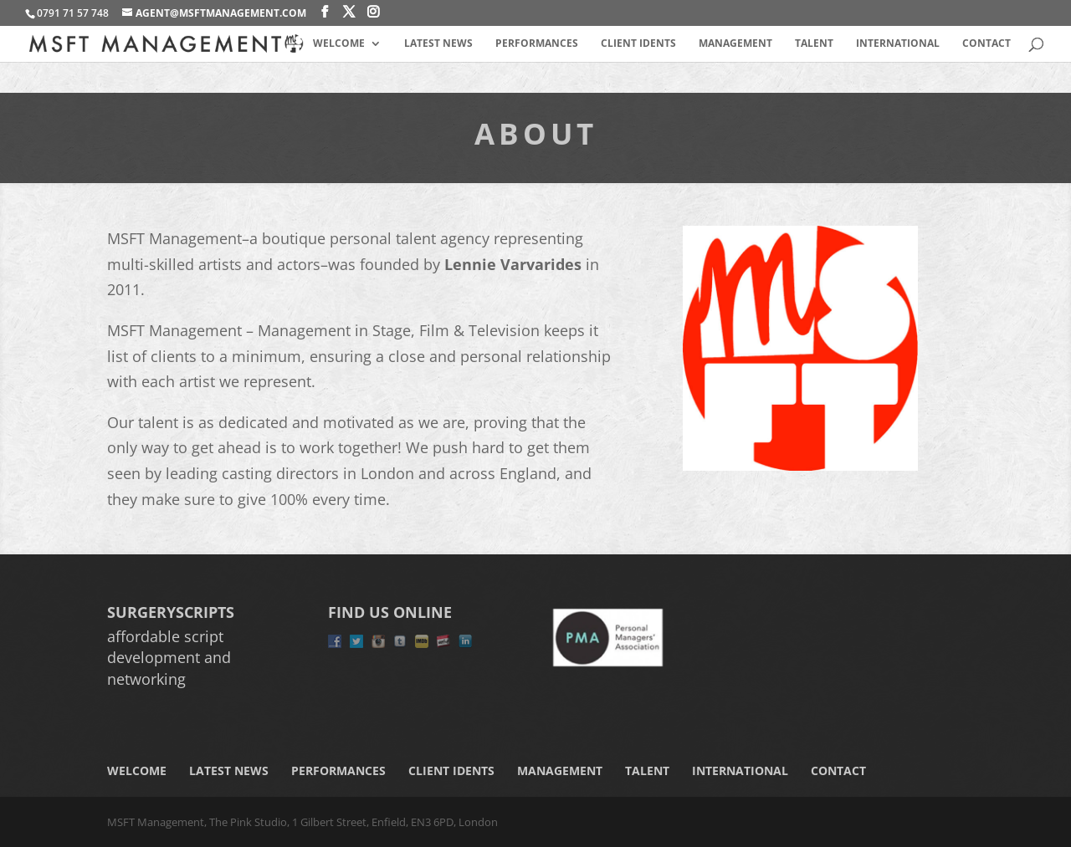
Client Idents (638, 44)
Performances (536, 44)
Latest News (438, 44)
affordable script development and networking (169, 657)
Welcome (339, 44)
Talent (814, 44)
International (898, 44)
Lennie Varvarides (513, 264)
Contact (986, 44)
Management (735, 44)
